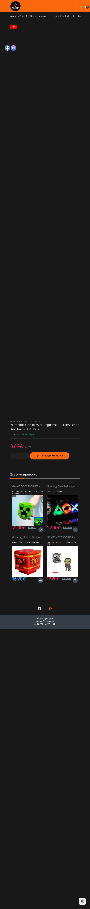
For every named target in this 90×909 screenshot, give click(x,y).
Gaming (52, 793)
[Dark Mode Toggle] (82, 901)
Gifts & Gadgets (62, 16)
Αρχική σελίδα (17, 16)
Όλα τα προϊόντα (38, 16)
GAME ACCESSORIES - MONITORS (26, 795)
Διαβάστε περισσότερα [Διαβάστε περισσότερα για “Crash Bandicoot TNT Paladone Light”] (40, 887)
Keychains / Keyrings (32, 728)
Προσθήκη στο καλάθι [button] (40, 836)
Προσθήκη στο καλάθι (51, 763)
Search (75, 6)
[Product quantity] (19, 763)
